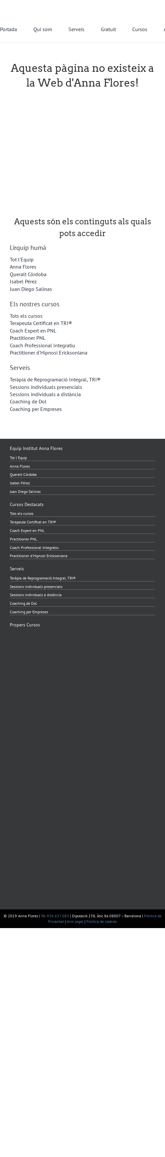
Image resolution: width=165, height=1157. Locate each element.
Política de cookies (101, 921)
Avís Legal (75, 921)
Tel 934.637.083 (55, 915)
